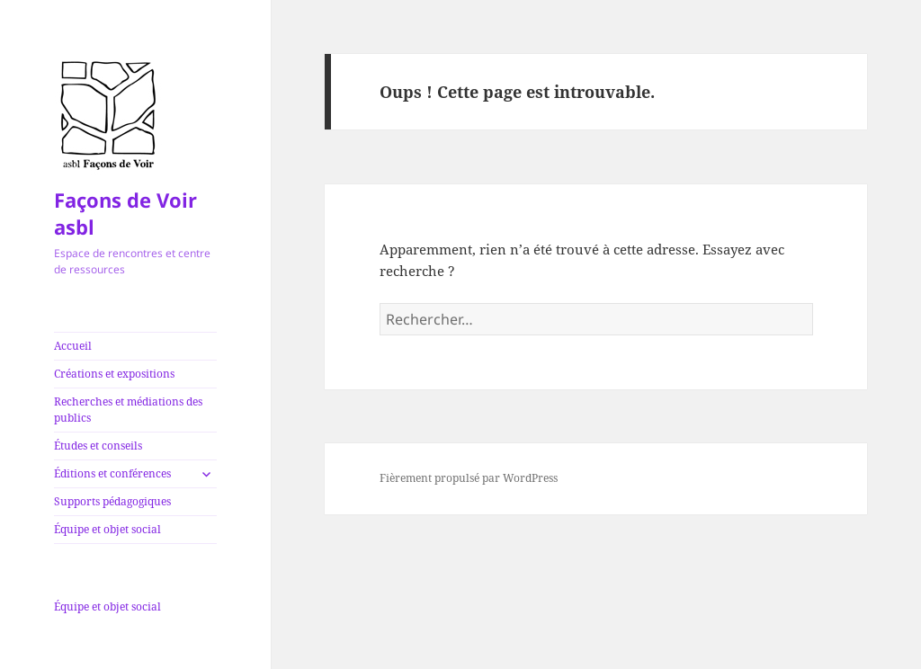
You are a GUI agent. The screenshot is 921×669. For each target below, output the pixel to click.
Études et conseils (98, 445)
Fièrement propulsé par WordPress (469, 478)
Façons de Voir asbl (125, 213)
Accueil (73, 345)
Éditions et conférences (112, 473)
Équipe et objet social (107, 529)
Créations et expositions (114, 373)
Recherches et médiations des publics (128, 409)
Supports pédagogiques (112, 501)
